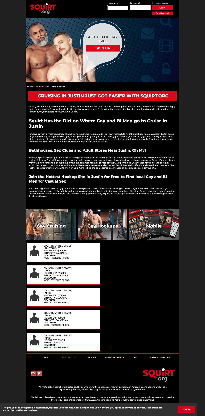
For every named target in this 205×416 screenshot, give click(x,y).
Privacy (91, 357)
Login (162, 7)
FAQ (136, 357)
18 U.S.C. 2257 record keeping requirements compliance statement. (119, 400)
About (46, 357)
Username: (113, 3)
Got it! (186, 409)
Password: (135, 3)
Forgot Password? (162, 13)
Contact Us (69, 357)
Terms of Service (114, 357)
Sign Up (103, 48)
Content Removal (160, 357)
